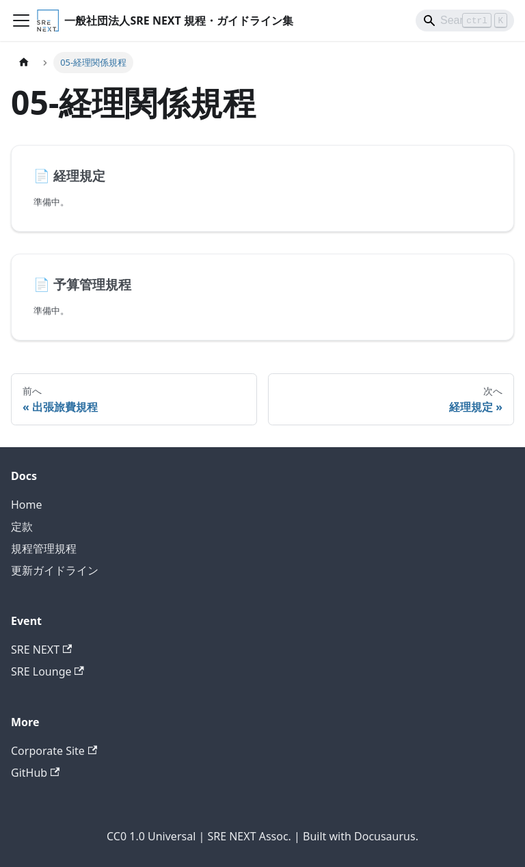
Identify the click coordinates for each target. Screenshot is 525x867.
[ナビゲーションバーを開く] (21, 20)
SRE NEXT (41, 649)
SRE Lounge (47, 671)
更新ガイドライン (54, 570)
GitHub (35, 772)
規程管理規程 (44, 548)
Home (26, 504)
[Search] (465, 20)
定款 (22, 526)
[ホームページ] (24, 62)
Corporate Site (54, 750)
